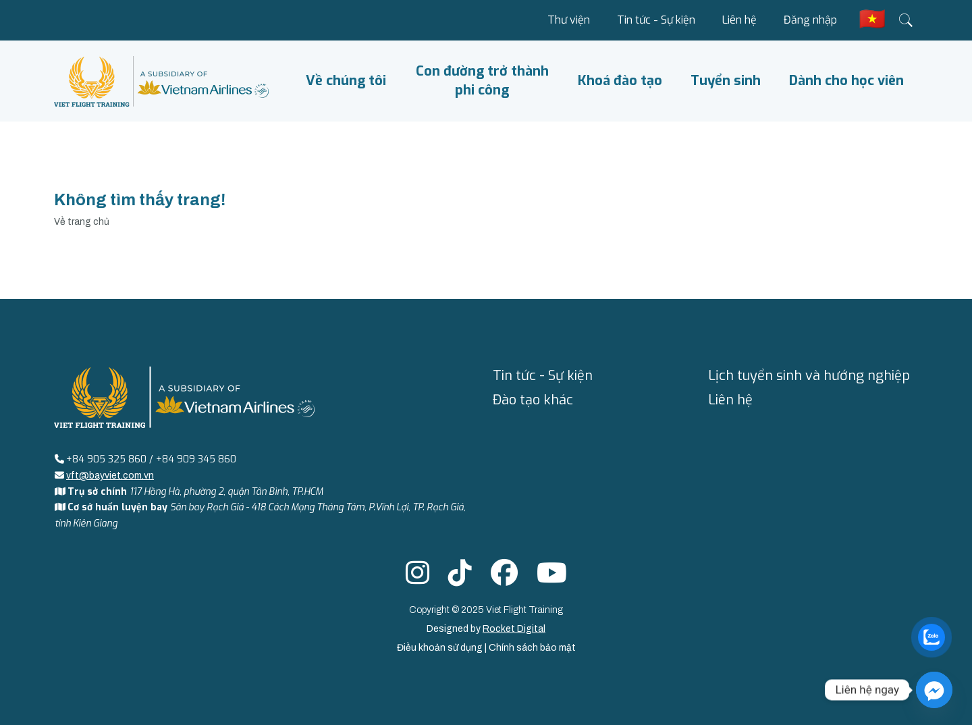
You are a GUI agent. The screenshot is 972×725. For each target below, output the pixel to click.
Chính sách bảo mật (532, 648)
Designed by (486, 629)
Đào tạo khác (533, 400)
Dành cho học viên (846, 81)
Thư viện (568, 20)
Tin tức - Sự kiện (656, 20)
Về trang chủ (81, 222)
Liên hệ (739, 20)
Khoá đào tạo (620, 81)
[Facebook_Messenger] (934, 690)
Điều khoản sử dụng (441, 648)
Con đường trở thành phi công (482, 80)
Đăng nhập (810, 20)
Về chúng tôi (346, 81)
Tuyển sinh (726, 81)
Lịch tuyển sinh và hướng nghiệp (809, 376)
